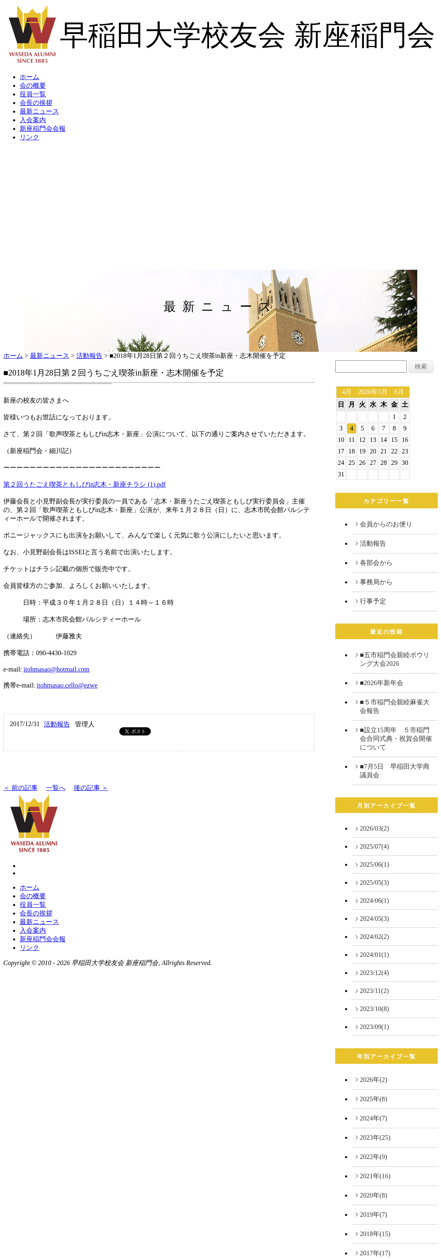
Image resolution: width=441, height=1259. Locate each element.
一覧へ (56, 787)
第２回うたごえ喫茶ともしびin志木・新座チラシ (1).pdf (84, 484)
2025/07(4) (374, 846)
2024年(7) (373, 1118)
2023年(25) (375, 1137)
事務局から (376, 581)
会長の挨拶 (36, 102)
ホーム (29, 76)
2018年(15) (375, 1233)
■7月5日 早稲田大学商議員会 (395, 771)
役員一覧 (33, 94)
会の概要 (33, 85)
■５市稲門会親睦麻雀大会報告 (395, 706)
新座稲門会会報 (43, 128)
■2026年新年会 (381, 682)
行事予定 (373, 601)
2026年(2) (373, 1079)
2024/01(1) (374, 954)
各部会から (376, 562)
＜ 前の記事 (20, 787)
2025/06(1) (374, 864)
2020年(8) (373, 1195)
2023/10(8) (374, 1008)
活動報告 (89, 355)
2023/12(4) (374, 972)
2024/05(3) (374, 918)
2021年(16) (375, 1175)
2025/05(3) (374, 882)
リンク (29, 137)
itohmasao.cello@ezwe (66, 685)
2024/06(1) (374, 900)
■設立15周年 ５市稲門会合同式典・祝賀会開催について (396, 738)
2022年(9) (373, 1156)
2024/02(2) (374, 936)
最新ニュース (39, 111)
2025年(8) (373, 1098)
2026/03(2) (374, 828)
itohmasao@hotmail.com (56, 669)
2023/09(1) (374, 1026)
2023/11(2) (374, 990)
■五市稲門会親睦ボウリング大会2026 (395, 659)
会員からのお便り (386, 524)
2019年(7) (373, 1214)
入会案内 (33, 119)
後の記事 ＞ (91, 787)
